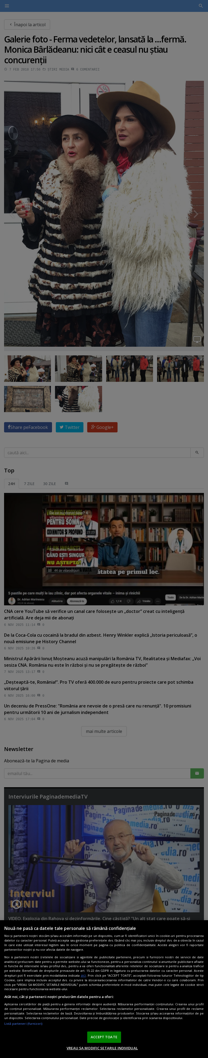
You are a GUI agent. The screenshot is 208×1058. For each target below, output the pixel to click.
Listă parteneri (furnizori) (23, 1025)
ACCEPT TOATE (104, 1038)
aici (83, 977)
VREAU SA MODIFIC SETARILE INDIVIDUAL (102, 1049)
